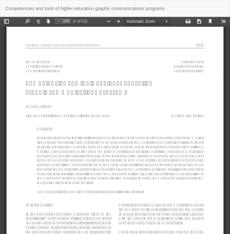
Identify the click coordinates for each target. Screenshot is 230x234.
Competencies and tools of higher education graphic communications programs (85, 8)
